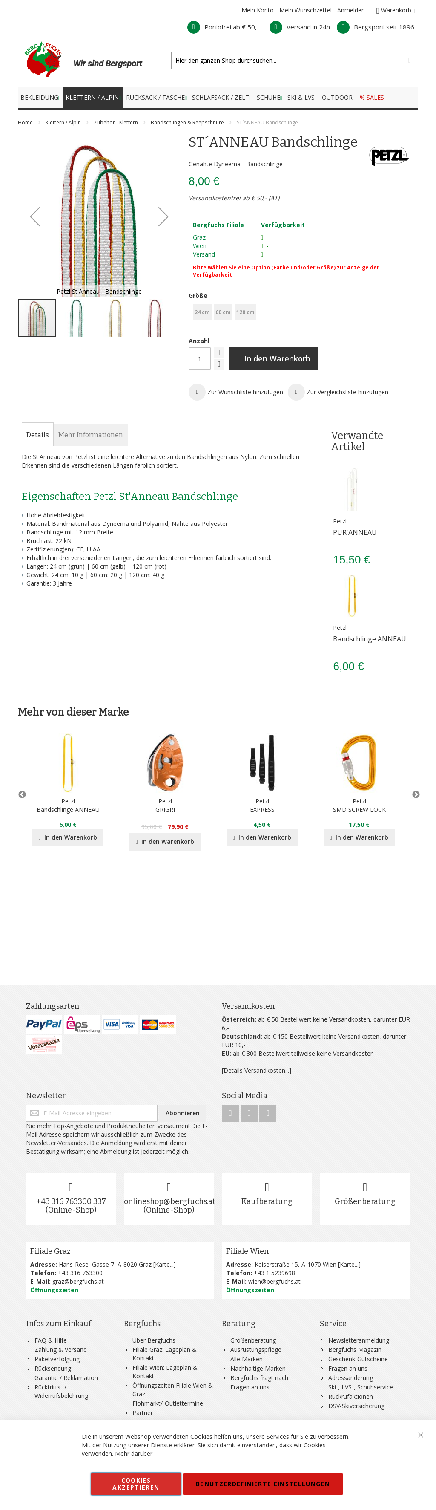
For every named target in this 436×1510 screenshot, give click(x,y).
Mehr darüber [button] (133, 1453)
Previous (22, 795)
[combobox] (294, 60)
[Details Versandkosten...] (256, 1070)
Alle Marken (246, 1359)
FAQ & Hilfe (50, 1340)
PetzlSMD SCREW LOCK (359, 805)
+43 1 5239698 (274, 1273)
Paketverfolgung (57, 1359)
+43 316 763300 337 (71, 1201)
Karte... (164, 1264)
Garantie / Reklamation (66, 1378)
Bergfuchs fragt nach (259, 1378)
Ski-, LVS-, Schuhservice (360, 1387)
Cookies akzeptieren (135, 1483)
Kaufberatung (267, 1201)
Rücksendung (52, 1368)
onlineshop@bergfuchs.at (169, 1201)
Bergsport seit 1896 (375, 27)
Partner (142, 1413)
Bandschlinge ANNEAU (369, 639)
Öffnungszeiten (54, 1290)
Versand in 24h (300, 27)
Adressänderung (350, 1378)
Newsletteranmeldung (358, 1340)
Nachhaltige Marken (258, 1368)
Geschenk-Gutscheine (358, 1359)
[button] (35, 216)
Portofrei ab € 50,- (223, 27)
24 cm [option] (202, 312)
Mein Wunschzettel (305, 10)
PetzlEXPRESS (262, 805)
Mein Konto (257, 10)
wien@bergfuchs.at (274, 1281)
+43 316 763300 (80, 1273)
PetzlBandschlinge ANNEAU (68, 805)
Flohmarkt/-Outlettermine (167, 1403)
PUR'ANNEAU (355, 532)
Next (414, 795)
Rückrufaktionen (350, 1396)
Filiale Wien (247, 1251)
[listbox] (301, 313)
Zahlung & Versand (60, 1349)
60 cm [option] (223, 312)
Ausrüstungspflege (255, 1349)
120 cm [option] (245, 312)
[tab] (38, 435)
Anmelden (351, 10)
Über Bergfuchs (153, 1340)
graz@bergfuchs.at (78, 1281)
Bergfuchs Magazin (355, 1349)
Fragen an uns (250, 1387)
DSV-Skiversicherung (356, 1406)
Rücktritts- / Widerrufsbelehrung (61, 1391)
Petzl (340, 521)
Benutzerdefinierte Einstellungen (263, 1484)
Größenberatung (365, 1201)
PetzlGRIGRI (165, 805)
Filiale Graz (50, 1251)
